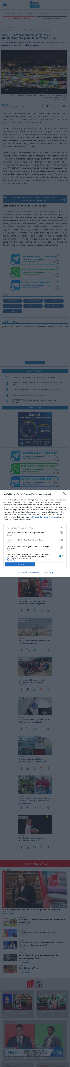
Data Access (34, 573)
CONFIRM (20, 564)
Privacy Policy (48, 573)
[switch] (61, 532)
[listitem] (35, 528)
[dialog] (35, 533)
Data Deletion (22, 573)
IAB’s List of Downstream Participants (44, 517)
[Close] (65, 494)
